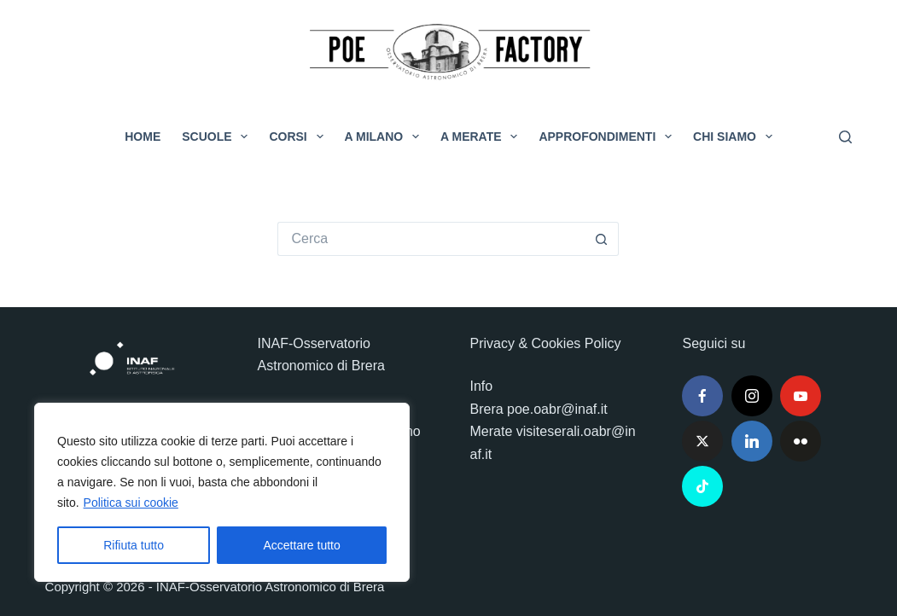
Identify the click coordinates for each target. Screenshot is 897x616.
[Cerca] (845, 137)
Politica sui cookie (131, 502)
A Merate (482, 136)
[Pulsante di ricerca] (602, 239)
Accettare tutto (302, 545)
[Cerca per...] (431, 239)
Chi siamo (736, 136)
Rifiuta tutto (133, 545)
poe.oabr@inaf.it (557, 409)
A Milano (386, 136)
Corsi (299, 136)
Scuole (218, 136)
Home (142, 136)
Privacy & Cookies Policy (544, 343)
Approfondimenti (609, 136)
